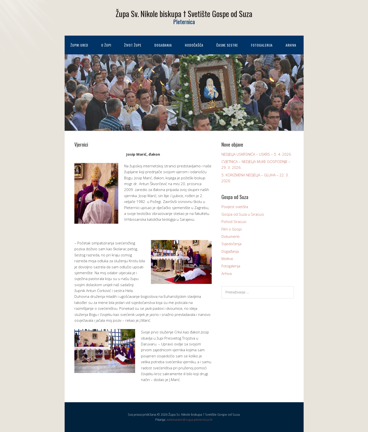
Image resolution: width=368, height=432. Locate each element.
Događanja (163, 45)
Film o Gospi (231, 229)
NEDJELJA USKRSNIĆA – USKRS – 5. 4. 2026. (256, 154)
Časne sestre (227, 45)
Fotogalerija (262, 45)
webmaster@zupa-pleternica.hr (190, 419)
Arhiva (291, 45)
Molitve (227, 258)
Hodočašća (194, 45)
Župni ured (79, 45)
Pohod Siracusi (233, 221)
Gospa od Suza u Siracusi (242, 214)
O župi (106, 45)
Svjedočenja (231, 243)
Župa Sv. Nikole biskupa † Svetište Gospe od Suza (184, 13)
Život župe (132, 45)
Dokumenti (230, 236)
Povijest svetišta (234, 206)
